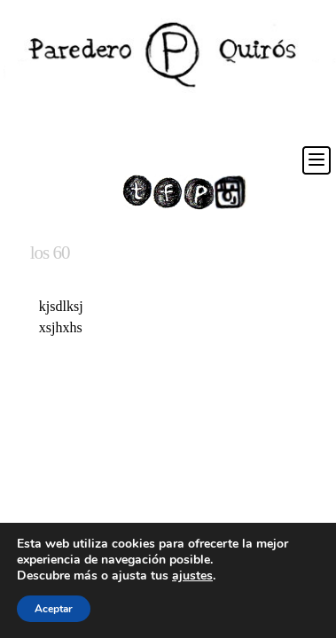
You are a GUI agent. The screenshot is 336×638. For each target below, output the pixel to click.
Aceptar (54, 609)
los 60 (50, 252)
